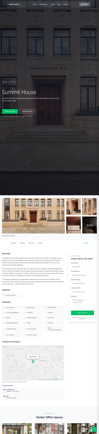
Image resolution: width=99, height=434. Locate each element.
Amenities (31, 243)
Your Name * (75, 263)
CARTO (61, 379)
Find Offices (43, 4)
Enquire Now (10, 111)
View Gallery (27, 111)
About (53, 4)
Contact (65, 4)
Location (39, 243)
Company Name (76, 288)
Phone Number (75, 279)
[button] (33, 361)
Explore (84, 4)
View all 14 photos (8, 236)
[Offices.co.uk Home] (15, 4)
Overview (13, 243)
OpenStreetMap (48, 379)
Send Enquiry (82, 313)
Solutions (22, 243)
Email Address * (75, 271)
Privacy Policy (82, 318)
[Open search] (94, 429)
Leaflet (40, 379)
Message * (74, 296)
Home (35, 4)
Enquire (86, 243)
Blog (59, 4)
